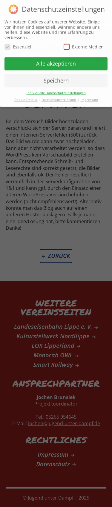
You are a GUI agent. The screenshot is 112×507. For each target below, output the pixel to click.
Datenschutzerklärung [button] (59, 98)
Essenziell (18, 45)
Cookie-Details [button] (26, 98)
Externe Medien (84, 45)
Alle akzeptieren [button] (56, 61)
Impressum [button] (89, 98)
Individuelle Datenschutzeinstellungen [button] (56, 91)
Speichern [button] (56, 78)
